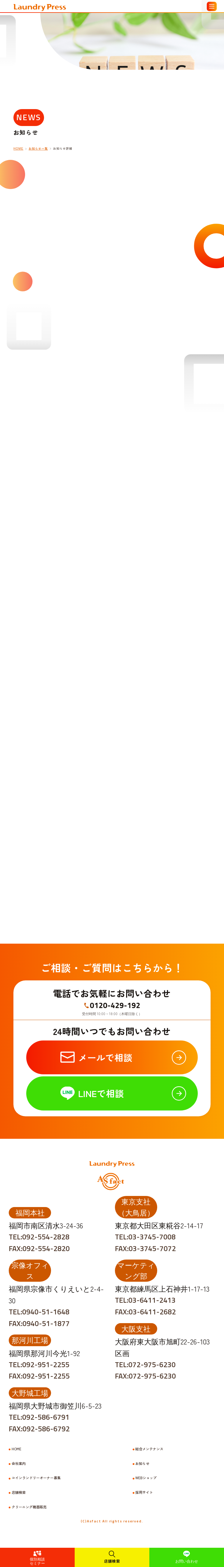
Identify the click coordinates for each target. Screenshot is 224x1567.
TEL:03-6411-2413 (145, 1300)
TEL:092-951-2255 (39, 1364)
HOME (16, 1449)
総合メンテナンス (149, 1449)
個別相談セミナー (37, 1561)
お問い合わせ (186, 1561)
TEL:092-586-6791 (39, 1417)
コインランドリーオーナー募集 (36, 1477)
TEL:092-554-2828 (39, 1236)
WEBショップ (146, 1477)
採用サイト (144, 1492)
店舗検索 (112, 1561)
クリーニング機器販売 (29, 1507)
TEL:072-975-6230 (145, 1364)
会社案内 (19, 1463)
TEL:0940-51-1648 (39, 1311)
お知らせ (142, 1463)
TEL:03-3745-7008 (145, 1236)
